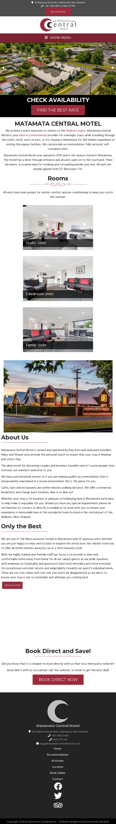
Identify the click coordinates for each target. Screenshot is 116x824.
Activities (58, 760)
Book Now (58, 11)
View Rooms (12, 585)
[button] (3, 68)
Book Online (57, 773)
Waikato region (76, 130)
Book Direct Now (58, 679)
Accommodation (57, 754)
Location (57, 767)
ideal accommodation (33, 135)
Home (57, 748)
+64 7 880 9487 (52, 6)
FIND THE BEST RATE (58, 110)
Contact (57, 779)
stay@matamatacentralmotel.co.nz (60, 744)
